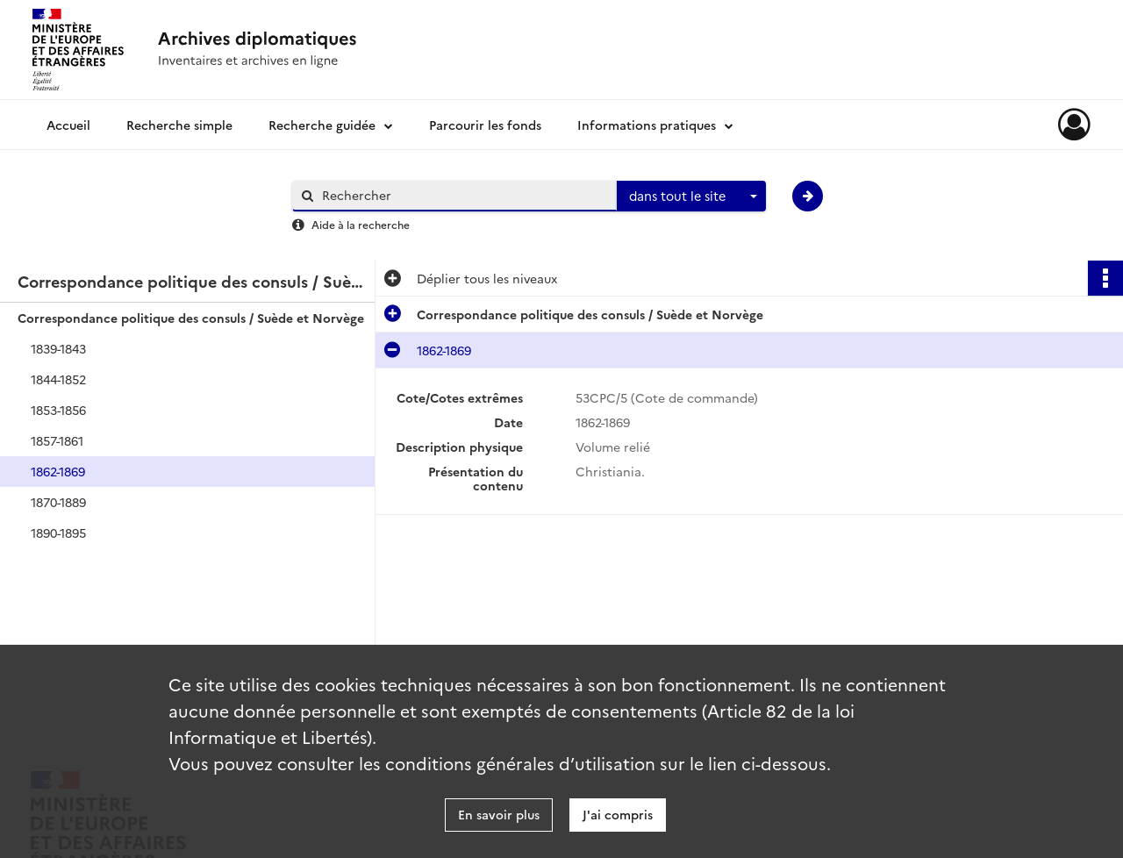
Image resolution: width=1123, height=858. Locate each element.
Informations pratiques (646, 124)
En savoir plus (499, 814)
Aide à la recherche (360, 224)
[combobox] (691, 196)
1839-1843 (58, 348)
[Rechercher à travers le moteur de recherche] (463, 195)
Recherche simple (179, 124)
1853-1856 (58, 409)
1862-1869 (58, 471)
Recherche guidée (322, 124)
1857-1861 (57, 440)
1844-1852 (58, 379)
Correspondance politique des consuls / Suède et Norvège (191, 317)
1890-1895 (58, 532)
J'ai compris (618, 814)
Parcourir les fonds (485, 124)
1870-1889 (58, 502)
